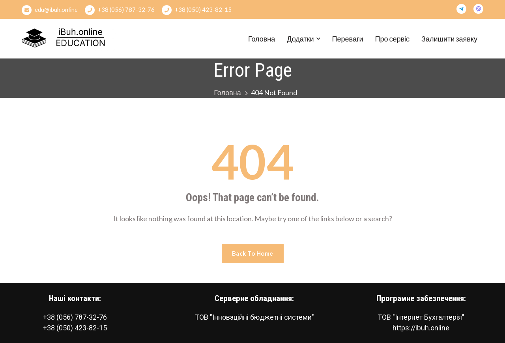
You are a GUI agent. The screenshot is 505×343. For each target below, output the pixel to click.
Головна (261, 38)
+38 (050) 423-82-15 (197, 10)
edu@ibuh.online (50, 10)
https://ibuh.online (421, 328)
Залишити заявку (449, 38)
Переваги (347, 38)
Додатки (300, 38)
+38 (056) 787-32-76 (120, 10)
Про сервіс (392, 38)
